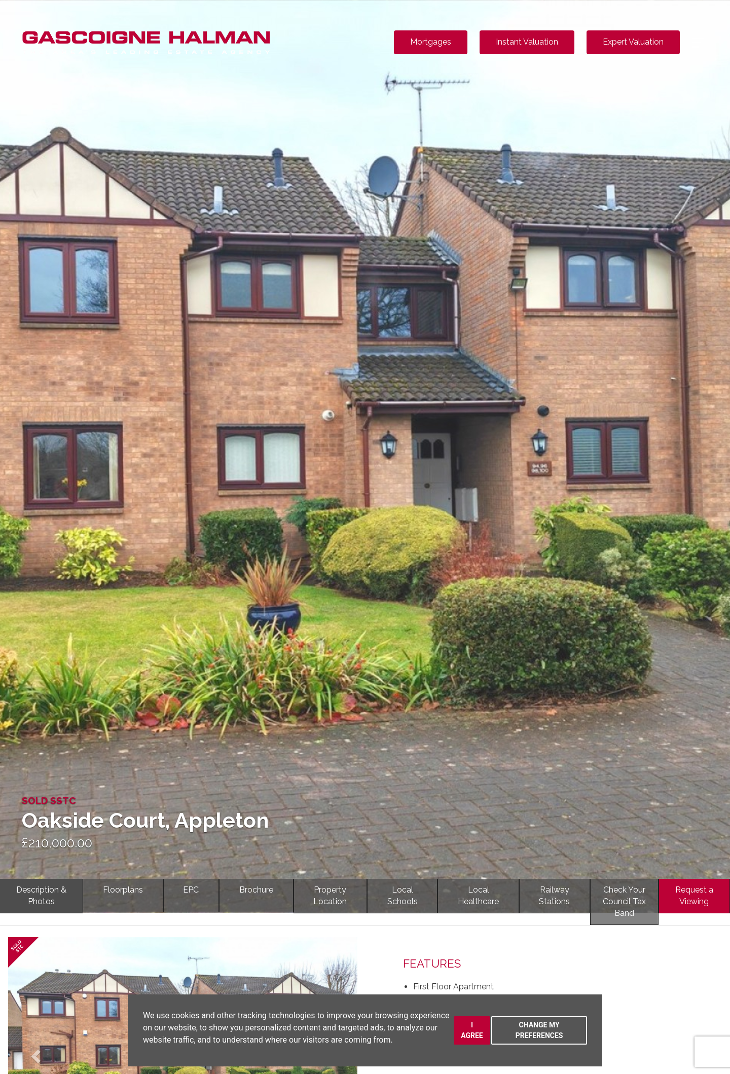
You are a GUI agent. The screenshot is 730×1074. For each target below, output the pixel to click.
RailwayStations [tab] (554, 895)
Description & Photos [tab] (41, 895)
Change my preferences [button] (539, 1030)
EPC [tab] (191, 890)
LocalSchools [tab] (402, 895)
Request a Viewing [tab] (694, 895)
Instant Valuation (527, 42)
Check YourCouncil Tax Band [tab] (624, 901)
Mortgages (430, 42)
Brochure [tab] (256, 890)
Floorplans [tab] (123, 890)
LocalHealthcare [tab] (478, 895)
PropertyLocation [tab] (330, 895)
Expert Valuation (633, 42)
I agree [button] (472, 1030)
